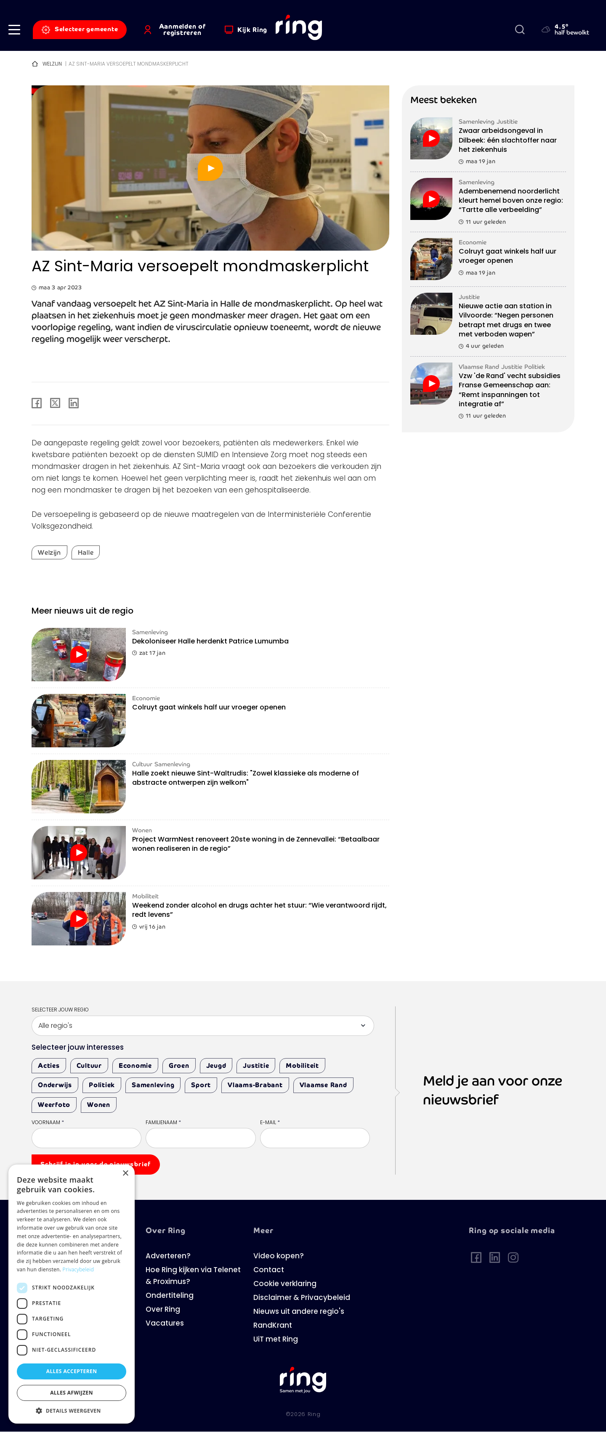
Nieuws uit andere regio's (298, 1312)
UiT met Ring (275, 1339)
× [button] (125, 1173)
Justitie (256, 1065)
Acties (49, 1065)
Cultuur (89, 1065)
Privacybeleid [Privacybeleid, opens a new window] (78, 1269)
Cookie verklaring (284, 1284)
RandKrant (272, 1325)
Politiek (102, 1085)
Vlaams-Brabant (255, 1085)
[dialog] (71, 1294)
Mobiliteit (302, 1065)
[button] (14, 29)
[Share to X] (55, 403)
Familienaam (163, 1122)
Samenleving (153, 1085)
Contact (268, 1270)
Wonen (98, 1105)
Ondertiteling (170, 1296)
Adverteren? (168, 1256)
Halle (86, 552)
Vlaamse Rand (323, 1085)
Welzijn (52, 64)
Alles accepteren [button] (71, 1371)
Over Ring (163, 1309)
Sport (201, 1085)
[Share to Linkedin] (74, 403)
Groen (179, 1065)
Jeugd (216, 1065)
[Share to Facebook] (37, 403)
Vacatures (165, 1323)
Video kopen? (278, 1256)
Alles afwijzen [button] (71, 1392)
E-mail (270, 1122)
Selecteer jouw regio (60, 1010)
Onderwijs (55, 1085)
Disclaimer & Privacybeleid (301, 1298)
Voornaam (48, 1122)
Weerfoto (54, 1105)
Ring (314, 1414)
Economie (135, 1065)
